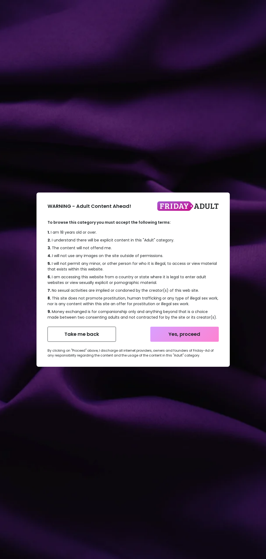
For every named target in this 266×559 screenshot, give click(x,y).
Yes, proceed (184, 334)
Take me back (81, 334)
